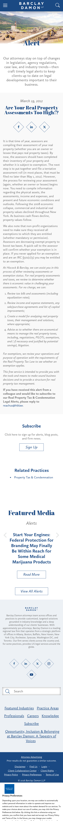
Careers (33, 716)
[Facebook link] (18, 127)
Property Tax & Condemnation (33, 477)
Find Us (33, 766)
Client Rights (47, 770)
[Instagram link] (49, 663)
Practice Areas (48, 708)
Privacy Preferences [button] (32, 774)
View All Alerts (32, 591)
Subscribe (31, 723)
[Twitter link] (44, 127)
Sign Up (31, 447)
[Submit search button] (7, 691)
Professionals (14, 716)
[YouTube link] (31, 674)
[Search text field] (35, 691)
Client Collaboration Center (22, 770)
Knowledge (50, 716)
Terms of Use (52, 774)
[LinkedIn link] (31, 127)
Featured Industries (19, 708)
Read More (28, 575)
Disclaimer (20, 766)
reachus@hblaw (13, 405)
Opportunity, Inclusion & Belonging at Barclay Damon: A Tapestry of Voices (32, 736)
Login (44, 766)
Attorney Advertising (31, 757)
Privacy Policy (11, 774)
